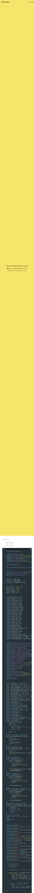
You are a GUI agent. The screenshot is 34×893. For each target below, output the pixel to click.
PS (17, 268)
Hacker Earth (24, 268)
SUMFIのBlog (5, 2)
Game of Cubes (5, 539)
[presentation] (11, 542)
